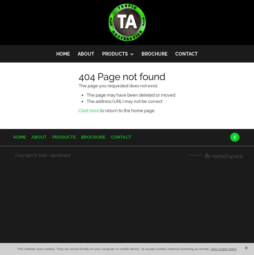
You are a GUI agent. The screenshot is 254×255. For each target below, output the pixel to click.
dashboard (60, 155)
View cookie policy (223, 249)
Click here (89, 110)
